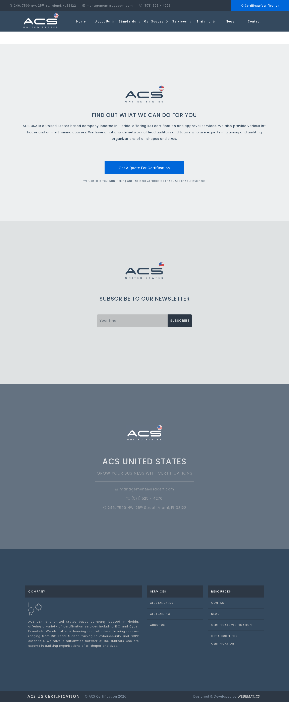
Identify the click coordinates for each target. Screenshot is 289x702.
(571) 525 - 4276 (155, 6)
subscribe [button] (179, 320)
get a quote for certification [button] (144, 168)
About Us (157, 625)
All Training (160, 614)
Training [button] (204, 21)
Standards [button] (128, 21)
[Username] (132, 320)
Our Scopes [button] (154, 21)
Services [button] (180, 21)
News (230, 21)
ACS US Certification (53, 696)
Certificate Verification (260, 5)
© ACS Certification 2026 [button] (105, 696)
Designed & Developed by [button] (226, 696)
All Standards (161, 603)
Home (81, 21)
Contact (254, 21)
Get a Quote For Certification (224, 640)
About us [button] (103, 21)
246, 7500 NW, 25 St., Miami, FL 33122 (43, 5)
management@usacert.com (144, 489)
